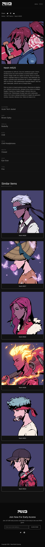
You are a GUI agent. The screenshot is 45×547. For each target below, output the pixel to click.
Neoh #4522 (22, 337)
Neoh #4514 (22, 489)
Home (3, 16)
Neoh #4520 (22, 235)
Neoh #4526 (22, 387)
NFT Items (10, 16)
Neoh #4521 (22, 438)
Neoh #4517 (22, 286)
